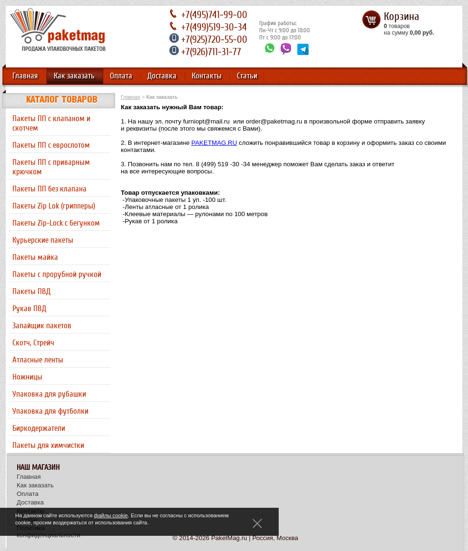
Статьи (247, 76)
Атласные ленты (37, 360)
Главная (25, 76)
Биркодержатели (38, 428)
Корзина (401, 16)
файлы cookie (111, 515)
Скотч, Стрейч (33, 343)
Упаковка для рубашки (49, 394)
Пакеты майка (35, 257)
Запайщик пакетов (41, 326)
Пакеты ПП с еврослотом (51, 145)
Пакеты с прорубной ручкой (56, 274)
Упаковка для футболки (50, 411)
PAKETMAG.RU (214, 142)
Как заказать (74, 76)
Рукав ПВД (29, 309)
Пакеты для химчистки (48, 445)
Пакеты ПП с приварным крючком (51, 167)
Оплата (121, 76)
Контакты (207, 76)
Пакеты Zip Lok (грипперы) (53, 206)
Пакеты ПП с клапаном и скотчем (51, 123)
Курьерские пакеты (42, 240)
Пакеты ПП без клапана (49, 189)
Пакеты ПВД (31, 291)
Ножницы (27, 377)
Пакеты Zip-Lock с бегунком (56, 223)
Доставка (161, 76)
